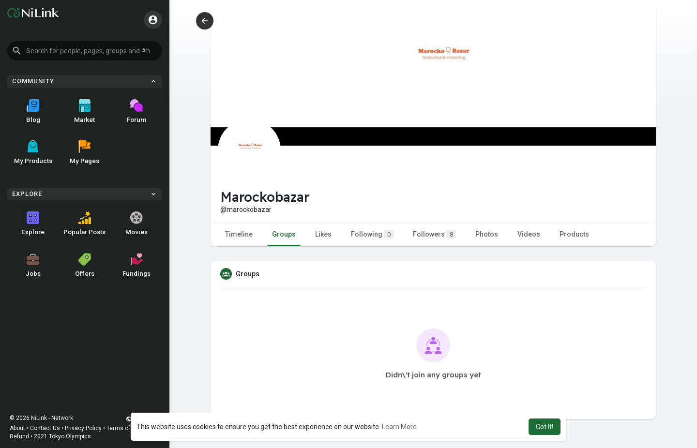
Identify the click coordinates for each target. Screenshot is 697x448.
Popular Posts (84, 223)
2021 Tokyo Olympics (62, 436)
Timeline (239, 234)
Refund (19, 436)
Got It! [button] (544, 427)
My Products (33, 152)
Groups (284, 234)
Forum (136, 111)
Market (84, 111)
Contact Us (45, 428)
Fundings (136, 265)
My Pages (84, 152)
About (17, 428)
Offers (84, 265)
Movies (136, 223)
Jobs (33, 265)
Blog (33, 111)
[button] (84, 50)
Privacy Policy (83, 428)
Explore (33, 223)
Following (372, 234)
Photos (486, 234)
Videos (528, 234)
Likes (323, 234)
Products (574, 234)
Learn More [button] (399, 427)
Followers (434, 234)
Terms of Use (124, 428)
